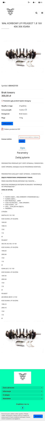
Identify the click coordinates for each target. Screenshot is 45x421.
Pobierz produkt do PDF (10, 129)
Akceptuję (38, 416)
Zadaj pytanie (7, 123)
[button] (40, 2)
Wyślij (22, 141)
